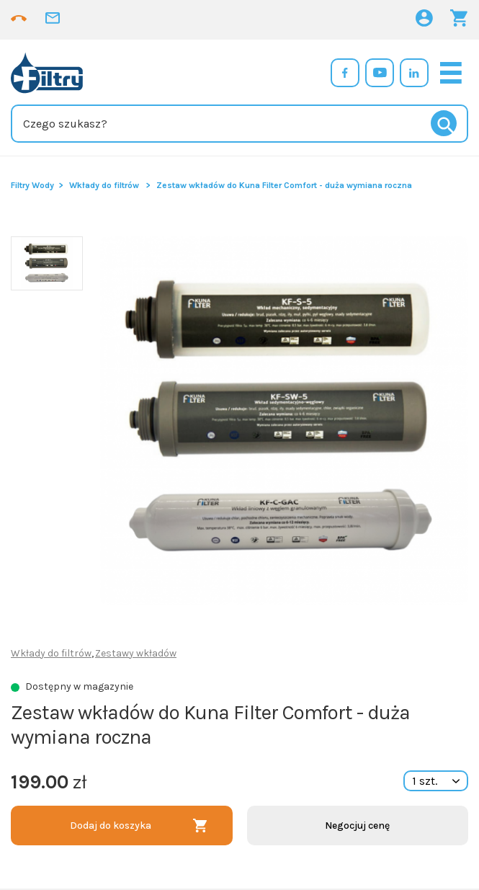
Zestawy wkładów (135, 653)
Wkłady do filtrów (104, 185)
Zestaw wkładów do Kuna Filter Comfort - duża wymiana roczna (284, 185)
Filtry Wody (32, 185)
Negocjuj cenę (357, 825)
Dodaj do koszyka (110, 825)
